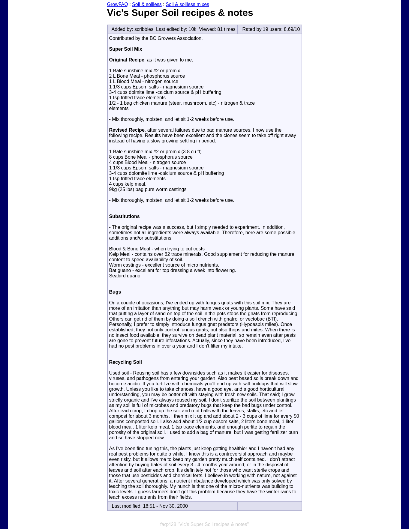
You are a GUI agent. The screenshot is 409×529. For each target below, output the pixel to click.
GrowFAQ (117, 4)
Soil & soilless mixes (187, 4)
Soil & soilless (147, 4)
